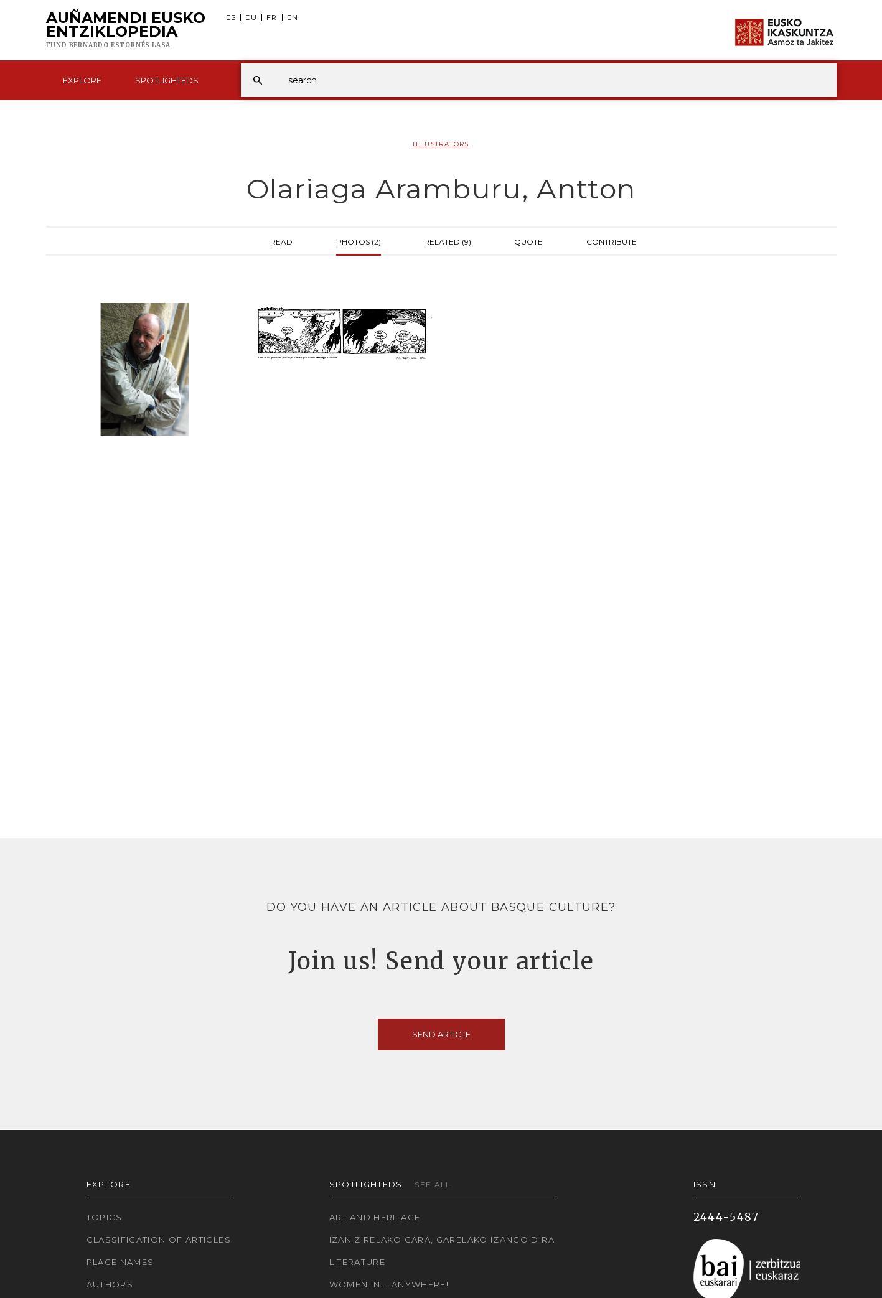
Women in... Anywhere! (389, 1284)
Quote (528, 241)
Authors (110, 1284)
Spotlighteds (167, 80)
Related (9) (447, 241)
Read (281, 241)
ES (231, 17)
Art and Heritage (375, 1217)
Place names (120, 1262)
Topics (105, 1217)
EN (293, 17)
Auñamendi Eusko (125, 30)
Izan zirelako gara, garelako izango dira (442, 1239)
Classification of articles (159, 1239)
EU (251, 17)
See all (433, 1184)
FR (272, 17)
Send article (441, 1034)
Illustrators (441, 144)
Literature (357, 1262)
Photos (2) (358, 241)
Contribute (611, 241)
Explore (82, 80)
